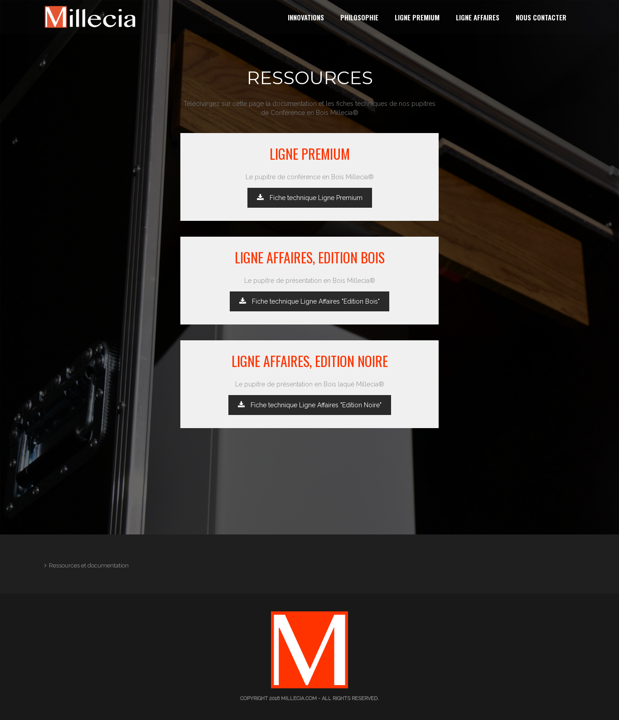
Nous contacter (541, 17)
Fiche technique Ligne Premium (310, 197)
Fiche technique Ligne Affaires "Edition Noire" (310, 405)
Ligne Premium (417, 17)
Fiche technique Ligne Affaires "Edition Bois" (309, 301)
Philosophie (359, 17)
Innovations (306, 17)
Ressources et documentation (89, 565)
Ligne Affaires (477, 17)
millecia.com (299, 698)
